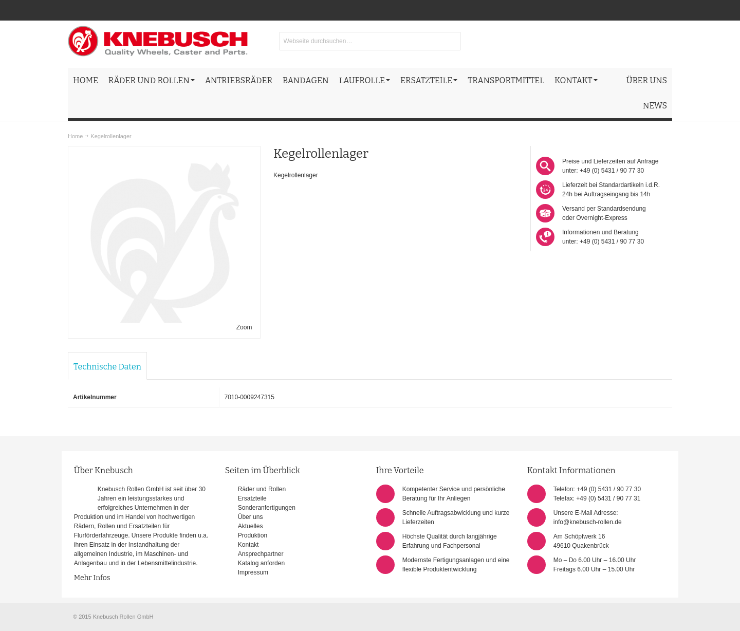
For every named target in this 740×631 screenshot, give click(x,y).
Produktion (252, 535)
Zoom (244, 327)
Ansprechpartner (261, 554)
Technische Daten (107, 367)
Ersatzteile (252, 498)
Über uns (250, 517)
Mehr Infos (92, 577)
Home (75, 136)
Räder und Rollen (262, 489)
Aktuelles (250, 526)
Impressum (253, 572)
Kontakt (248, 544)
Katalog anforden (261, 563)
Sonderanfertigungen (266, 507)
